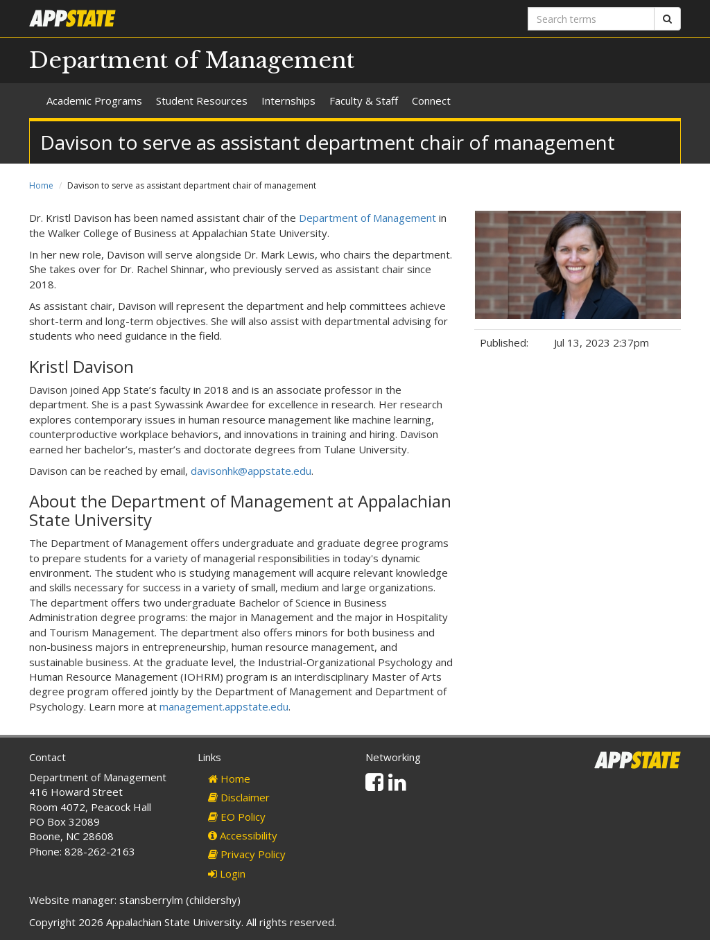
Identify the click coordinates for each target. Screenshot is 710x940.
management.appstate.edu (223, 706)
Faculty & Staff (363, 100)
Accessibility (242, 835)
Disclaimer (239, 797)
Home (41, 185)
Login (226, 873)
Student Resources (202, 100)
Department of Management (191, 60)
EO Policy (237, 817)
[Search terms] (591, 19)
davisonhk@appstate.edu (251, 471)
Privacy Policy (247, 854)
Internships (288, 100)
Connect (431, 100)
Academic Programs (94, 100)
